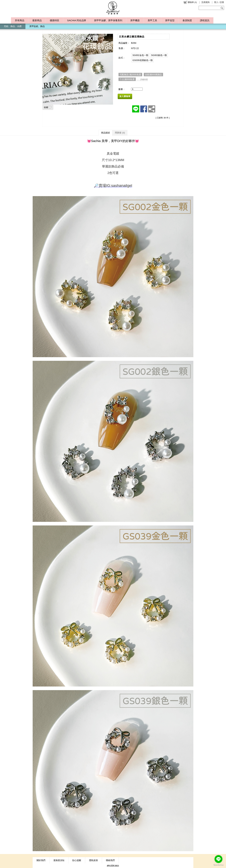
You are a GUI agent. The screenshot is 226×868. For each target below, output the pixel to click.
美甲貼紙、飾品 (37, 26)
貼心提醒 (76, 860)
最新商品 (37, 20)
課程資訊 (204, 20)
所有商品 (19, 20)
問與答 (120, 132)
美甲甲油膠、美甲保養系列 (108, 20)
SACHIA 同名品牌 (76, 20)
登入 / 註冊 (219, 2)
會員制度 (187, 20)
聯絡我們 (110, 860)
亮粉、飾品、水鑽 (13, 26)
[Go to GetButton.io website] (218, 865)
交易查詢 (205, 2)
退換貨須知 (58, 860)
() (190, 2)
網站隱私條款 (113, 866)
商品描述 (105, 132)
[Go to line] (218, 859)
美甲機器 (135, 20)
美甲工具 (152, 20)
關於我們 (41, 860)
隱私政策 (93, 860)
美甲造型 (170, 20)
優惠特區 (54, 20)
